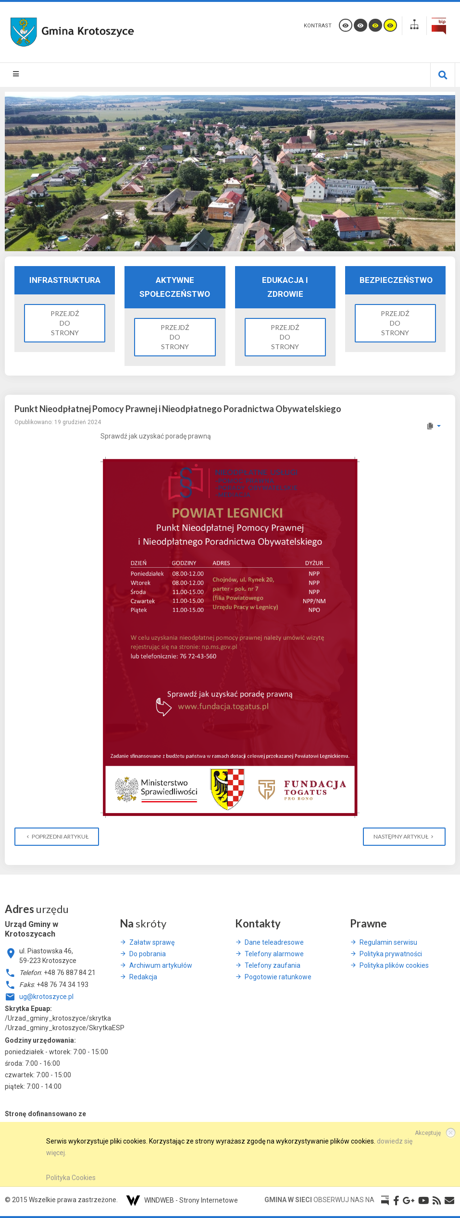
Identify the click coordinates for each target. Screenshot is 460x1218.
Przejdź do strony (64, 323)
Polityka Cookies (71, 1177)
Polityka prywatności (391, 954)
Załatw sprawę (151, 942)
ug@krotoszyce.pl (46, 996)
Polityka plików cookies (394, 965)
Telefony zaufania (272, 965)
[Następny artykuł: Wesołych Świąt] (404, 837)
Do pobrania (147, 954)
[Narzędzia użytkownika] (433, 426)
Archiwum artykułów (160, 965)
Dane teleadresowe (274, 942)
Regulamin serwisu (388, 942)
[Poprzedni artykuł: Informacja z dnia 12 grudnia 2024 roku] (56, 837)
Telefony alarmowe (274, 954)
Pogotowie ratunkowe (278, 977)
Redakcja (143, 977)
